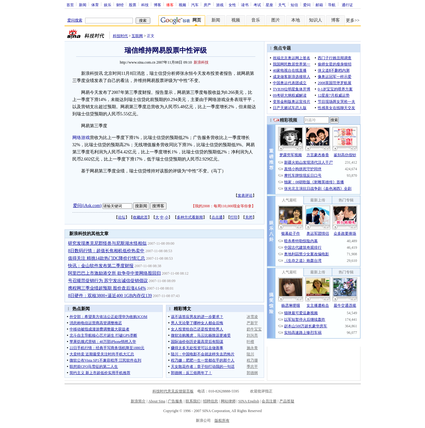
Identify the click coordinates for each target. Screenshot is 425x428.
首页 (70, 5)
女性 (232, 5)
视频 (182, 5)
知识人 (315, 20)
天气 (282, 5)
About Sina (156, 401)
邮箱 (319, 5)
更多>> (353, 20)
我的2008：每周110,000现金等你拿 (223, 206)
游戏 (220, 5)
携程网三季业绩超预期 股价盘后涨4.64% (107, 288)
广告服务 (175, 401)
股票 (132, 5)
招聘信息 (210, 401)
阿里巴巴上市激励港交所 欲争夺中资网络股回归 (114, 273)
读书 (245, 5)
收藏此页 (140, 217)
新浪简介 (138, 401)
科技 (145, 5)
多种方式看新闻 (190, 217)
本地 (295, 20)
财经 (120, 5)
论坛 (121, 217)
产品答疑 (286, 401)
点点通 (217, 217)
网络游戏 (81, 137)
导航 (332, 5)
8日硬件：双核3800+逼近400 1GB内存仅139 (110, 295)
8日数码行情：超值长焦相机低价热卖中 (106, 250)
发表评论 (245, 195)
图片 (275, 20)
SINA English (248, 401)
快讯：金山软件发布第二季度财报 (100, 265)
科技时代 (120, 36)
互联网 (137, 36)
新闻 (82, 5)
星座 (269, 5)
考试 (257, 5)
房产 (207, 5)
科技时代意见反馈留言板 (173, 391)
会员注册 (269, 401)
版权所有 (222, 420)
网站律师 (228, 401)
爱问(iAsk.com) (87, 205)
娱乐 (107, 5)
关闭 (249, 217)
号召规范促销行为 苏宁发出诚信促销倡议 (108, 280)
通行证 (347, 5)
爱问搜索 (74, 20)
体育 (95, 5)
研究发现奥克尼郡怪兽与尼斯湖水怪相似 (107, 243)
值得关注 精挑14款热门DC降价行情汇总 (106, 258)
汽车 (195, 5)
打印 (234, 217)
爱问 (307, 5)
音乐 (255, 20)
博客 (157, 5)
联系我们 (193, 401)
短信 (294, 5)
